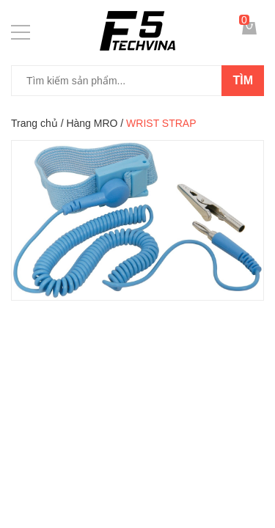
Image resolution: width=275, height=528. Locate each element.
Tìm (242, 80)
